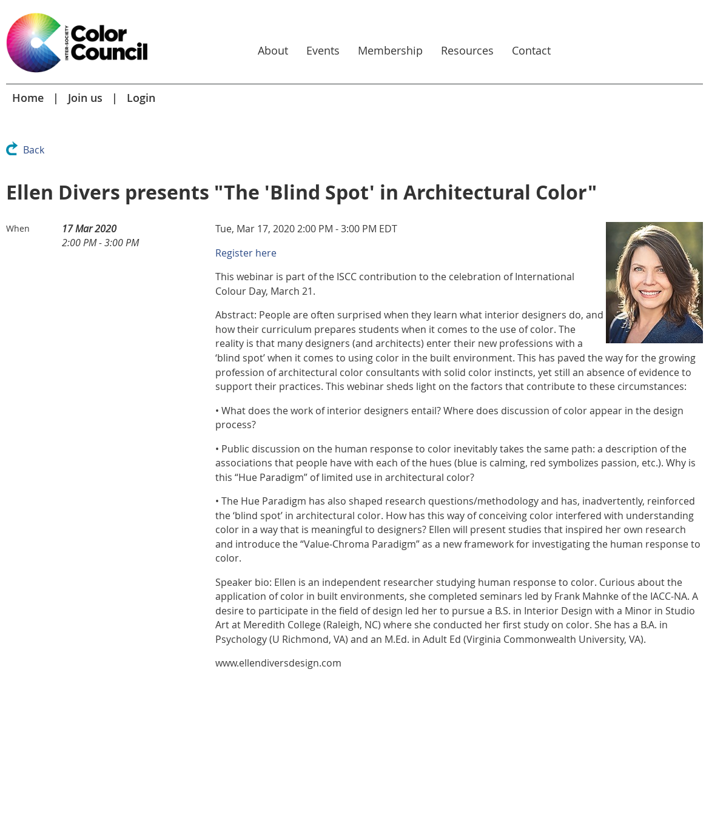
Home (28, 97)
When (18, 228)
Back (33, 149)
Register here (246, 253)
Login (141, 97)
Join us (85, 97)
